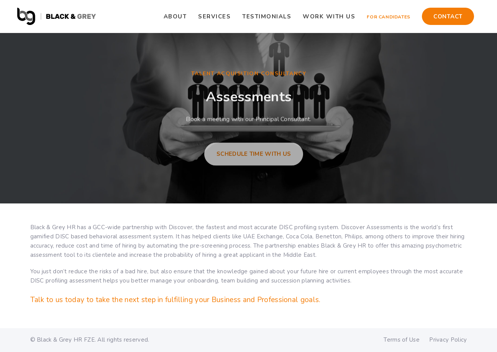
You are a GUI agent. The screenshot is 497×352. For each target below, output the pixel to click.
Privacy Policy (448, 340)
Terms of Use (402, 340)
